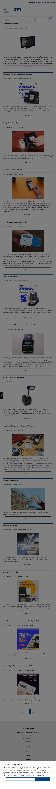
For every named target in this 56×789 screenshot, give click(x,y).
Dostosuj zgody (29, 779)
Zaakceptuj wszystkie (42, 779)
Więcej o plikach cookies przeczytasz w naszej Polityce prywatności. (24, 775)
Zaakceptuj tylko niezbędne (15, 779)
